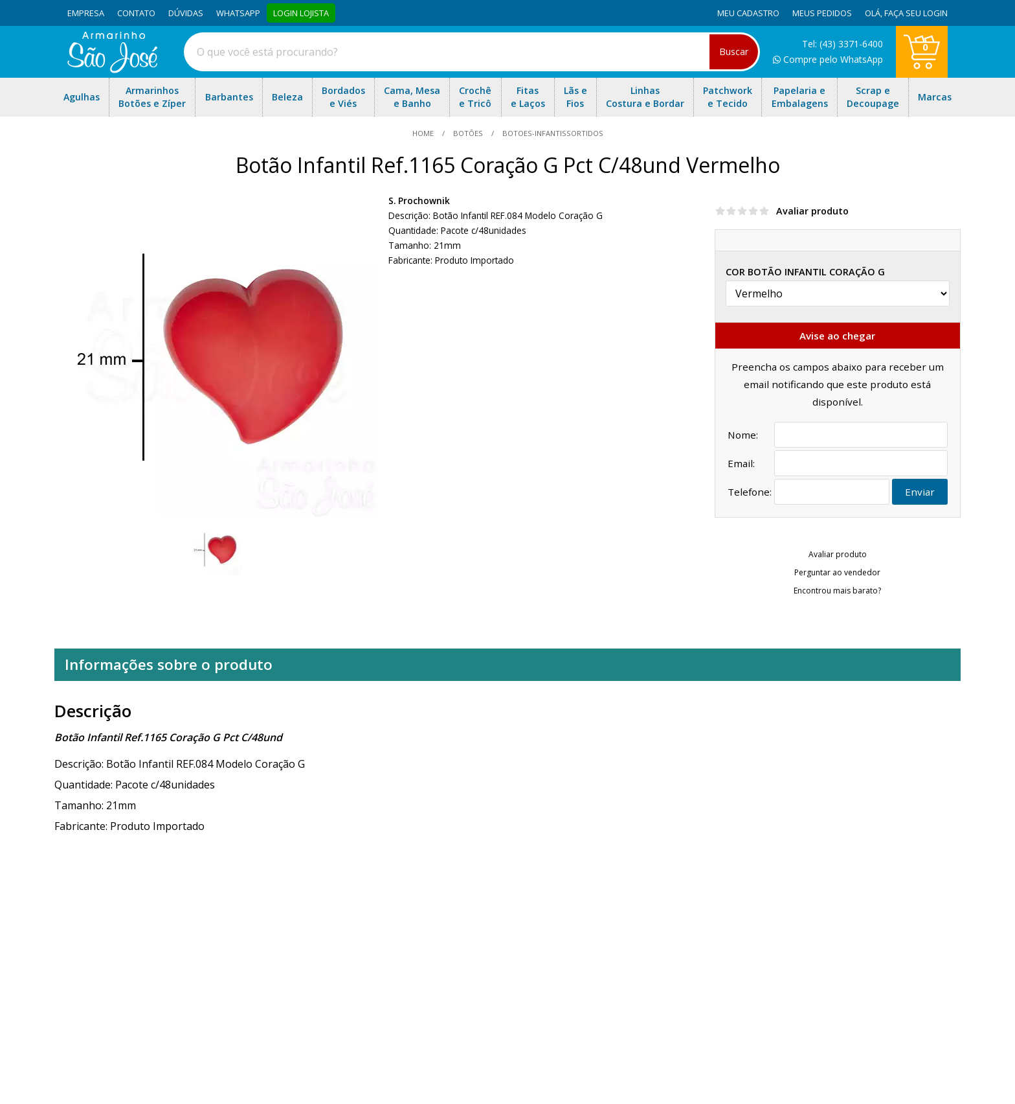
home (424, 133)
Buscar (733, 51)
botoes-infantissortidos (551, 133)
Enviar (920, 491)
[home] (112, 69)
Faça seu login (916, 13)
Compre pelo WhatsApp (828, 59)
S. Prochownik (419, 200)
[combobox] (472, 51)
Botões (468, 133)
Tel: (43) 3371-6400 (842, 44)
